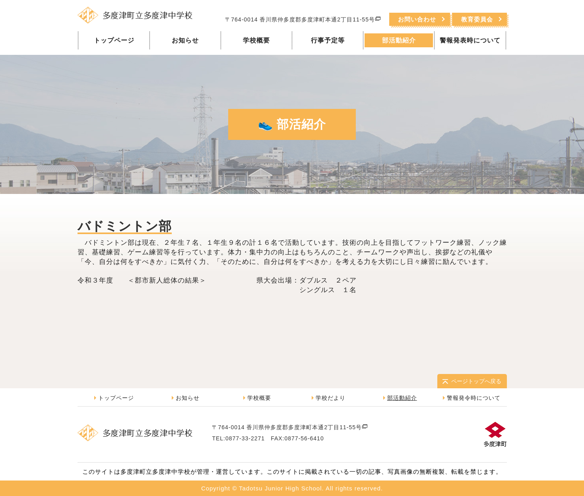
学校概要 (256, 40)
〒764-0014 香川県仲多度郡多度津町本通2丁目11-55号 (302, 19)
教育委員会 (477, 19)
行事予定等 (328, 40)
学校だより (330, 398)
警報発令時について (474, 398)
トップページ (114, 40)
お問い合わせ (417, 19)
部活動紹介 (399, 40)
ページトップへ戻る (476, 381)
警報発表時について (470, 40)
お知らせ (185, 40)
